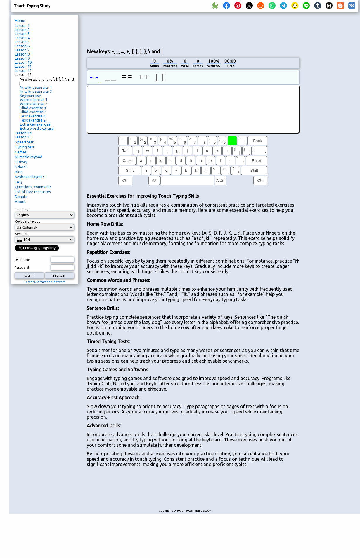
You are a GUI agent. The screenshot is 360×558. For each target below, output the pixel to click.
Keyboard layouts (30, 177)
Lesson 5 (22, 42)
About (20, 202)
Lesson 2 (22, 29)
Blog (19, 172)
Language (22, 209)
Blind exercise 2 (33, 112)
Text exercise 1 (33, 116)
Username (22, 259)
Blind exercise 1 (33, 108)
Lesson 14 (23, 133)
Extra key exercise (35, 124)
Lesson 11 (23, 66)
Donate (21, 197)
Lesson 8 (22, 54)
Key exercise (30, 95)
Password (22, 267)
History (21, 162)
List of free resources (33, 192)
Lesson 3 (22, 34)
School (21, 167)
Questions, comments (33, 187)
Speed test (24, 142)
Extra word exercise (37, 128)
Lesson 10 (23, 62)
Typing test (24, 147)
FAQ (18, 182)
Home (20, 20)
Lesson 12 (23, 70)
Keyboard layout (27, 221)
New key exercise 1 (36, 87)
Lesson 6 (22, 46)
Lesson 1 (22, 25)
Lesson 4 (22, 38)
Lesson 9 (22, 58)
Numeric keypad (28, 157)
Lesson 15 (23, 137)
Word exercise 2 (33, 104)
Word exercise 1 (33, 100)
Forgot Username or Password (44, 281)
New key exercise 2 (36, 91)
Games (21, 152)
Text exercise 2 (33, 120)
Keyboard (22, 233)
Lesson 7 (22, 50)
